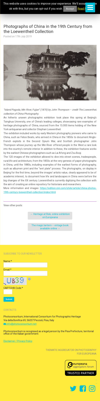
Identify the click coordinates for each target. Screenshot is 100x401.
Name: (8, 261)
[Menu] (90, 7)
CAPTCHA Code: (13, 288)
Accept (70, 8)
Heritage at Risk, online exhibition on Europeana (50, 216)
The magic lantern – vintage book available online (50, 227)
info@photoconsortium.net (20, 324)
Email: (7, 269)
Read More (84, 9)
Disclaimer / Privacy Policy (18, 341)
